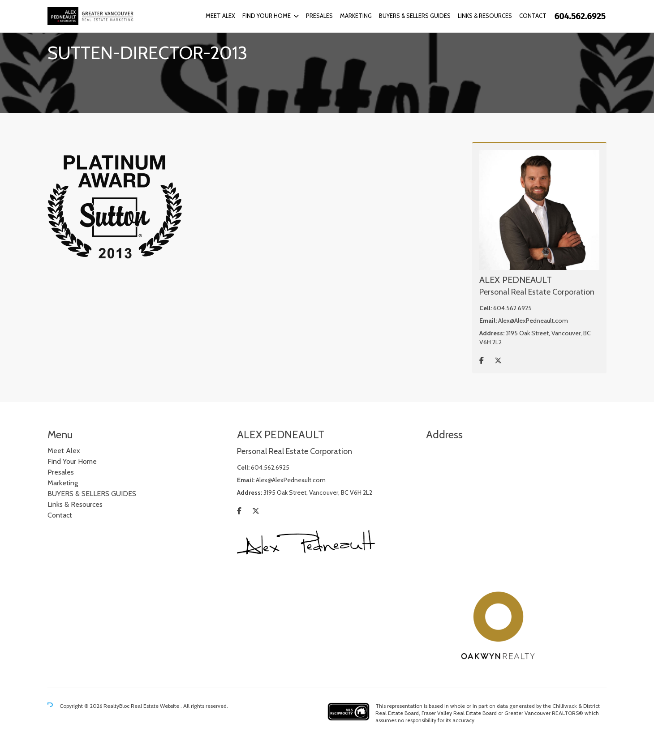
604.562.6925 (512, 308)
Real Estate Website (156, 705)
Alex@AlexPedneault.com (533, 321)
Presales (319, 15)
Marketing (356, 15)
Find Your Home (266, 15)
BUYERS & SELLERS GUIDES (415, 15)
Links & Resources (485, 15)
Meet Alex (220, 15)
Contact (532, 15)
